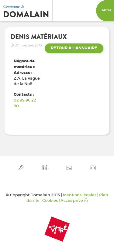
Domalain (26, 15)
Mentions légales (79, 195)
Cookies (50, 200)
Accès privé (74, 200)
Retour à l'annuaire (74, 48)
